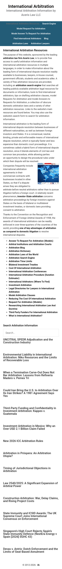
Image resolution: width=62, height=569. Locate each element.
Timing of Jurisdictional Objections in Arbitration (27, 469)
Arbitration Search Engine (22, 258)
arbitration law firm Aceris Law (18, 58)
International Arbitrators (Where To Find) (29, 281)
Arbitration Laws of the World (23, 254)
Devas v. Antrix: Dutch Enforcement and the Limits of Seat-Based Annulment (30, 550)
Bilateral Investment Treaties (23, 264)
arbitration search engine (28, 85)
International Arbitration (31, 6)
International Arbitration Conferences (28, 271)
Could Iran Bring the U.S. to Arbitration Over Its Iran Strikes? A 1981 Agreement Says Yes (30, 393)
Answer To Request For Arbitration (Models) (31, 241)
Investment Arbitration (20, 285)
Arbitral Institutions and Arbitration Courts (30, 244)
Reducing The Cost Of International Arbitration (32, 298)
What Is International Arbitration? (25, 315)
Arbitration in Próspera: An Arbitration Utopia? (27, 454)
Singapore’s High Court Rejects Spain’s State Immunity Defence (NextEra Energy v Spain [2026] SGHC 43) (30, 533)
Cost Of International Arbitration (25, 268)
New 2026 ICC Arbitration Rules (23, 441)
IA (38, 565)
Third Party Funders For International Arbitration (33, 312)
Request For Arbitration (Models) (25, 302)
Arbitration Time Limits (20, 261)
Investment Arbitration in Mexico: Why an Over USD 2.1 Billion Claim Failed (29, 427)
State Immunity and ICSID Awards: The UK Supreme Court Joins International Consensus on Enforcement (29, 516)
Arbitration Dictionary (19, 251)
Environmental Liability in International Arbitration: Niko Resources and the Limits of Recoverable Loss (30, 357)
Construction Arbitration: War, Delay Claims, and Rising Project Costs (30, 499)
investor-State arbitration (30, 196)
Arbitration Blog (17, 247)
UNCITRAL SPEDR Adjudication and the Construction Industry (28, 341)
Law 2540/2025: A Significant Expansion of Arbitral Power (30, 484)
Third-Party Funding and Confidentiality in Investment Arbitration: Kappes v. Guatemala (29, 410)
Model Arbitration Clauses (22, 295)
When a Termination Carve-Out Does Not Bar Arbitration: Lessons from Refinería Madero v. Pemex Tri (28, 375)
